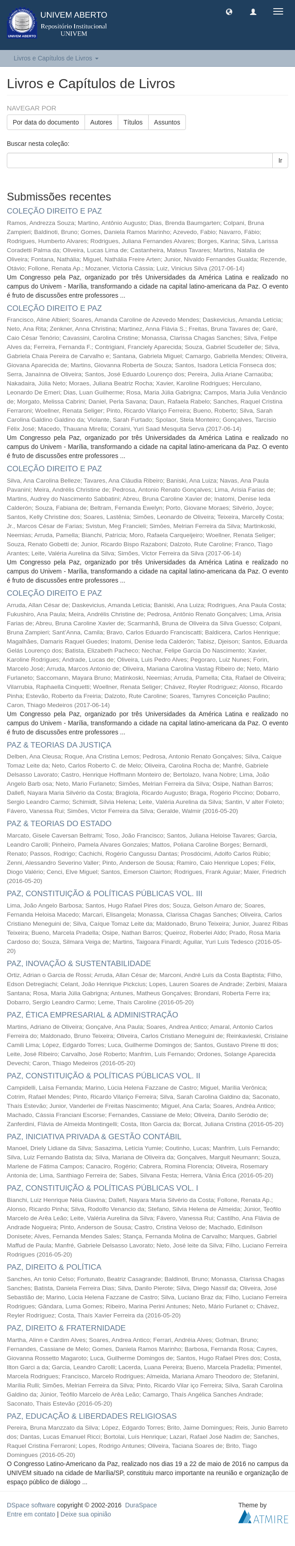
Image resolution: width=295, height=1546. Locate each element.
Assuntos (167, 122)
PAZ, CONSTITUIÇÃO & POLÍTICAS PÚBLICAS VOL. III (104, 893)
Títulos (133, 122)
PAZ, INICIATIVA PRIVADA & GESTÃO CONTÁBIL (94, 1136)
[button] (229, 11)
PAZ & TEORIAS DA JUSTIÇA (59, 745)
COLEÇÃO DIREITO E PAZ (54, 211)
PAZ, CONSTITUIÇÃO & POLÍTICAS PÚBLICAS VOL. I (102, 1188)
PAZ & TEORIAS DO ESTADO (59, 823)
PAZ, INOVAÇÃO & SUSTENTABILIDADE (79, 963)
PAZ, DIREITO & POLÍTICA (54, 1267)
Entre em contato (31, 1514)
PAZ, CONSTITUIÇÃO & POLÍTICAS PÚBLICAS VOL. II (103, 1076)
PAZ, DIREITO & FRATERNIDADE (66, 1328)
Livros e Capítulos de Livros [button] (56, 58)
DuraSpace (141, 1505)
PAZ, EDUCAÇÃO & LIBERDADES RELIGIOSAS (92, 1416)
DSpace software (31, 1505)
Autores (101, 122)
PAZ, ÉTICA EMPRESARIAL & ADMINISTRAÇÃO (92, 1015)
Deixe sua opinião (85, 1514)
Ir (280, 160)
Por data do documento (46, 122)
